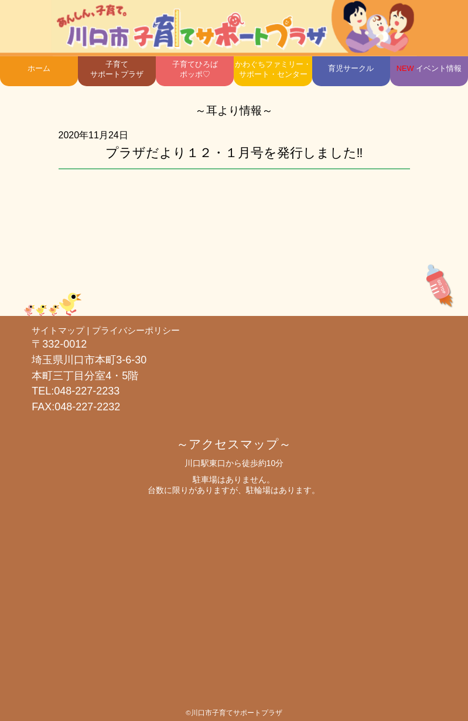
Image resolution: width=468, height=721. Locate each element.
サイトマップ (58, 330)
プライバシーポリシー (136, 330)
